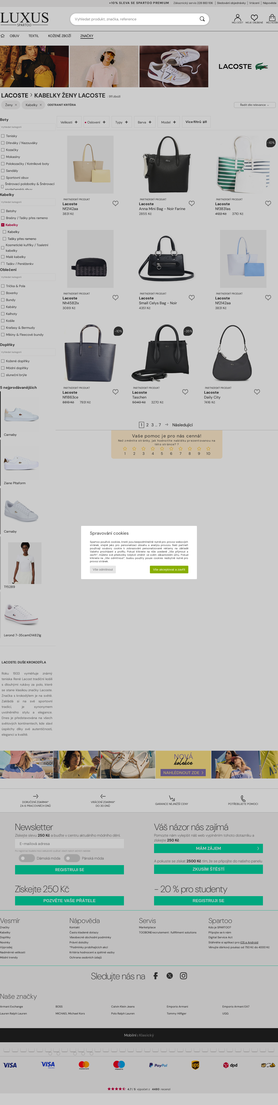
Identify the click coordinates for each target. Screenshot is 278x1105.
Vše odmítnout (103, 569)
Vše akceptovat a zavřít (169, 569)
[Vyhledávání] (202, 19)
